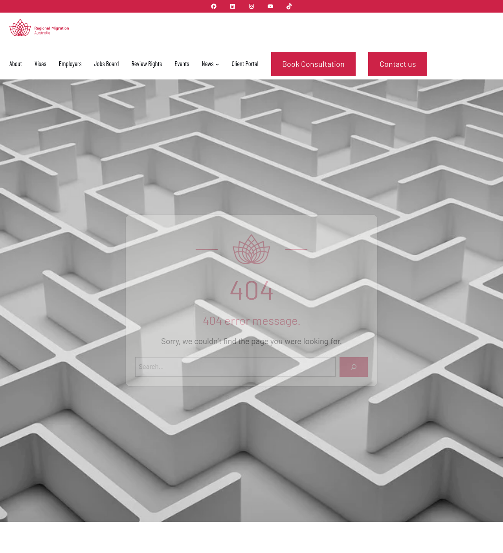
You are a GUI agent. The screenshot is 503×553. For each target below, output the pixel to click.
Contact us (398, 63)
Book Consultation (313, 63)
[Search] (354, 367)
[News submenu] (217, 64)
